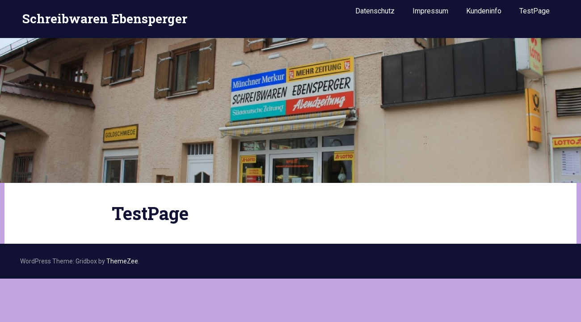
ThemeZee (122, 261)
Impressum (430, 14)
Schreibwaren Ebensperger (104, 15)
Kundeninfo (483, 14)
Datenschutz (375, 14)
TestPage (534, 14)
